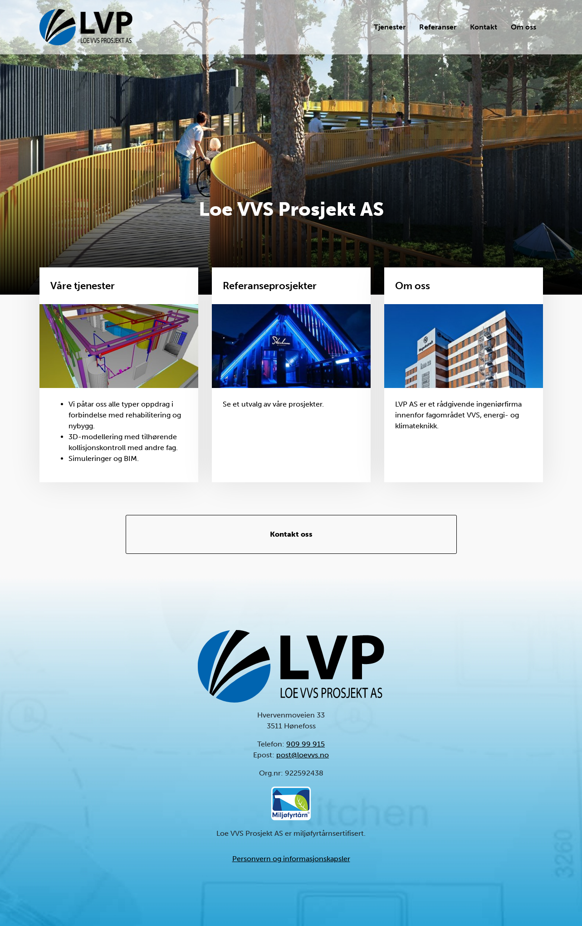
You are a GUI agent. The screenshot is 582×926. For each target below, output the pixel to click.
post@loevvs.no (302, 755)
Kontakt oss (291, 534)
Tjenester (390, 27)
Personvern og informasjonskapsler (291, 858)
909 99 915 (305, 744)
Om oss (523, 27)
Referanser (437, 27)
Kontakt (483, 27)
